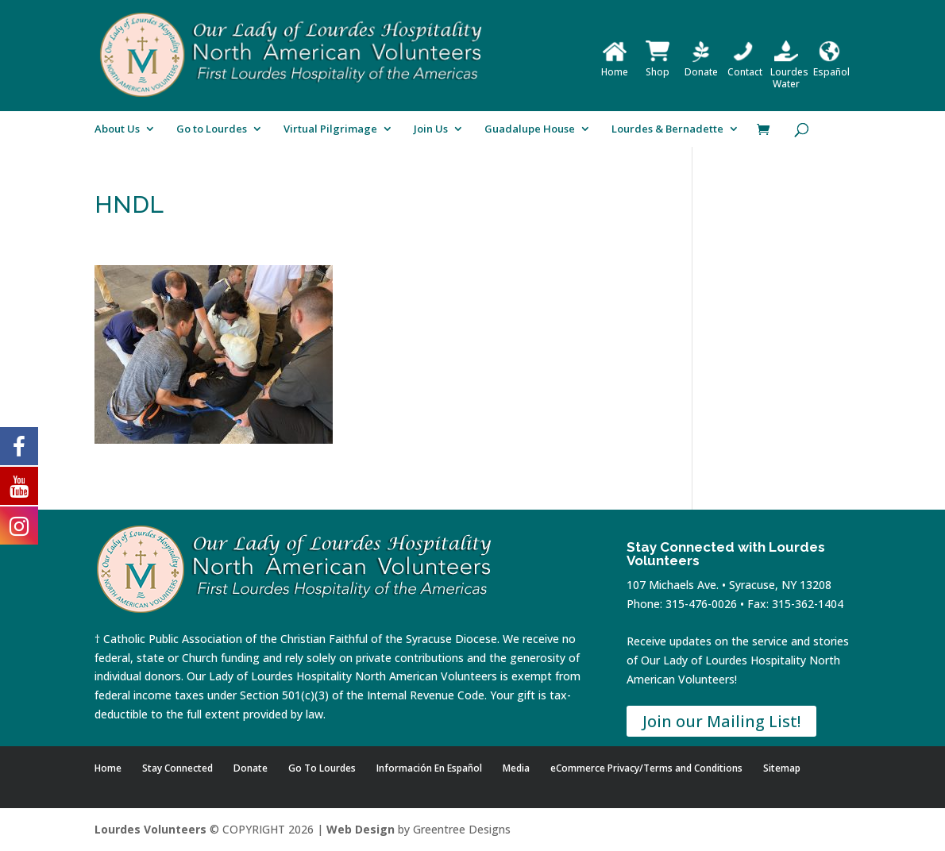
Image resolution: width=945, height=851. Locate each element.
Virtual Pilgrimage (330, 129)
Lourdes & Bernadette (667, 129)
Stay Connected (177, 768)
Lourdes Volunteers (150, 829)
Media (516, 768)
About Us (117, 129)
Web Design (360, 829)
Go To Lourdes (322, 768)
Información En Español (429, 768)
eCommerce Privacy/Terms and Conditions (646, 768)
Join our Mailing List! (721, 721)
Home (614, 66)
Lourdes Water (789, 71)
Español (831, 66)
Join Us (431, 129)
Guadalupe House (529, 129)
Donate (701, 66)
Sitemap (781, 768)
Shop (657, 66)
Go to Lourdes (211, 129)
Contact (744, 66)
